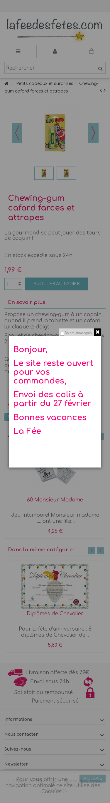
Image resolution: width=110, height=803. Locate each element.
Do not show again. (78, 333)
